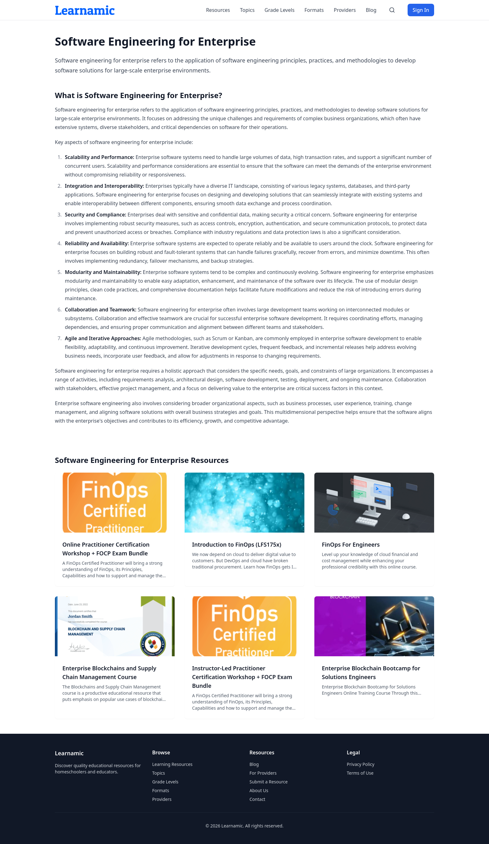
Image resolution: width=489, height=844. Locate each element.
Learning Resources (172, 764)
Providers (345, 10)
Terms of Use (360, 773)
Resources (218, 10)
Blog (371, 10)
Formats (314, 10)
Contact (257, 799)
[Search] (392, 10)
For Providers (263, 773)
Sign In (421, 10)
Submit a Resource (268, 782)
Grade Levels (279, 10)
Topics (247, 10)
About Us (258, 790)
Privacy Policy (360, 764)
